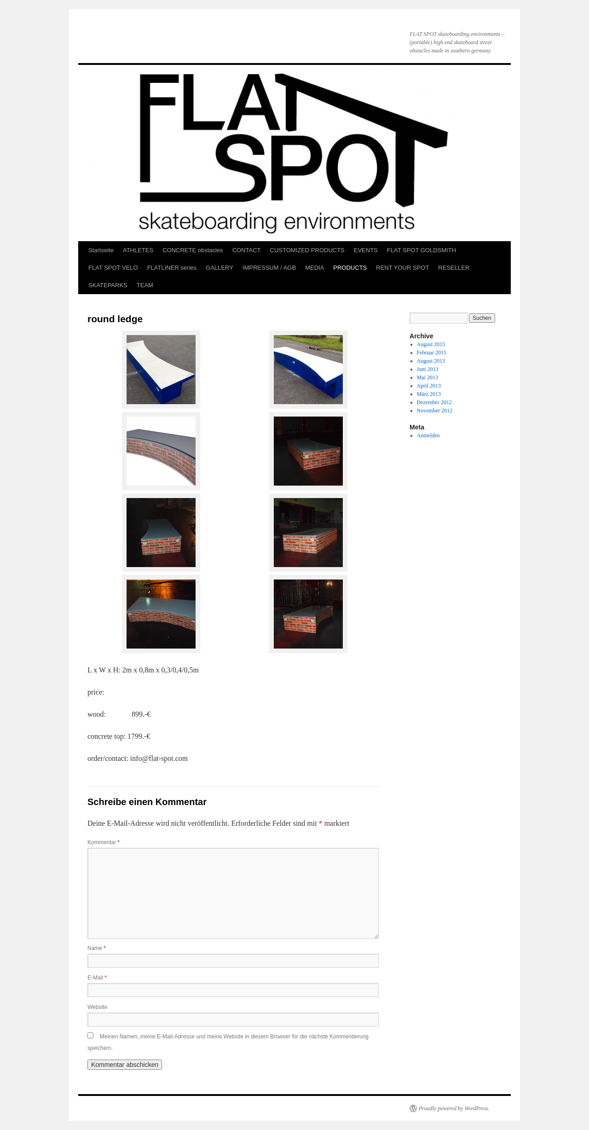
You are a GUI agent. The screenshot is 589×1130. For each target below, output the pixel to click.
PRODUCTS (350, 267)
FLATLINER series (171, 267)
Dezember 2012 (434, 402)
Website (97, 1007)
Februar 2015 (431, 352)
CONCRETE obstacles (192, 250)
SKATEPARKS (107, 285)
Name (96, 948)
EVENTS (366, 250)
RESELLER (453, 267)
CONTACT (246, 250)
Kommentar (103, 842)
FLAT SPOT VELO (113, 267)
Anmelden (428, 435)
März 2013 (429, 394)
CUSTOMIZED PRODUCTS (307, 250)
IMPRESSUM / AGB (269, 267)
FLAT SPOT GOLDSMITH (421, 250)
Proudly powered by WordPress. (454, 1108)
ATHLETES (138, 250)
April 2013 (429, 385)
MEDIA (314, 267)
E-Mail (97, 977)
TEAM (145, 285)
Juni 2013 (428, 369)
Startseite (101, 250)
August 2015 (431, 344)
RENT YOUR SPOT (402, 267)
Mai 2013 (427, 377)
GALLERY (219, 267)
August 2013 (431, 361)
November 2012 (435, 410)
